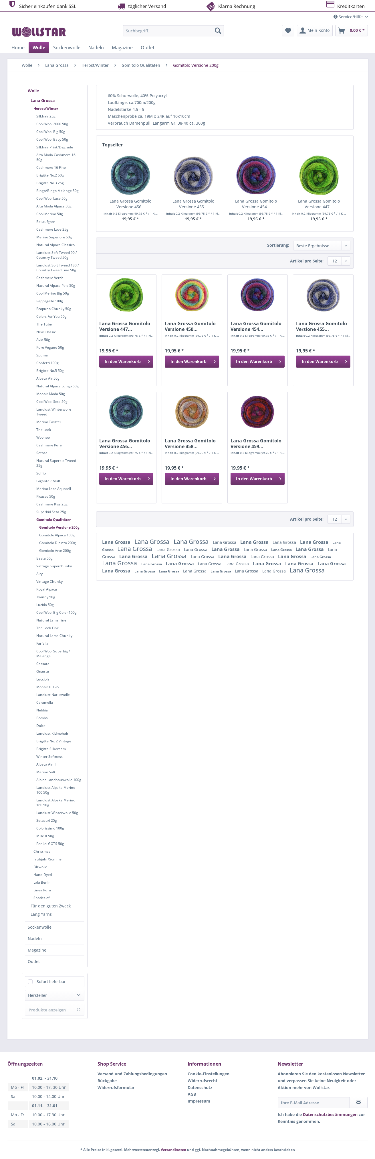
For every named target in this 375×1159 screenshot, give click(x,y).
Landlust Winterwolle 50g (57, 812)
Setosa (41, 452)
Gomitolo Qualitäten (54, 519)
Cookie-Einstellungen (208, 1073)
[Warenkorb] (351, 30)
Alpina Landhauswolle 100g (58, 779)
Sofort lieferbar (51, 981)
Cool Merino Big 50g (52, 293)
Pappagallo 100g (49, 301)
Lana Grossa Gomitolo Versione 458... (190, 443)
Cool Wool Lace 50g (52, 198)
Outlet (34, 961)
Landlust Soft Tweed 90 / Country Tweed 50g (56, 255)
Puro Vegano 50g (50, 347)
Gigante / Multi (48, 480)
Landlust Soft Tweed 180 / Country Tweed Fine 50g (57, 267)
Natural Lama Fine (51, 620)
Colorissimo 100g (50, 828)
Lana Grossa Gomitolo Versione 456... (130, 203)
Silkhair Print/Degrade (54, 147)
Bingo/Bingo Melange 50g (57, 190)
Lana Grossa (43, 100)
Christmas (41, 851)
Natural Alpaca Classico (55, 244)
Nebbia (42, 710)
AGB (192, 1094)
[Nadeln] (96, 47)
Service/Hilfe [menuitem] (349, 16)
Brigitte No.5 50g (50, 370)
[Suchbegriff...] (173, 30)
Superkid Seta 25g (51, 511)
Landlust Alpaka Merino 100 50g (55, 790)
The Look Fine (47, 627)
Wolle (33, 90)
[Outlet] (147, 47)
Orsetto (42, 671)
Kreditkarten (345, 5)
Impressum (199, 1101)
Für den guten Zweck (51, 906)
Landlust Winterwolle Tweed (53, 412)
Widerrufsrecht (202, 1080)
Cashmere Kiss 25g (52, 504)
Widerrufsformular (116, 1087)
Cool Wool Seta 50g (52, 401)
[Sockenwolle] (66, 47)
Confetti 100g (47, 362)
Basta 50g (44, 558)
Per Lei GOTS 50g (50, 843)
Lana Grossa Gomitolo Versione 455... (193, 203)
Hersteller (37, 995)
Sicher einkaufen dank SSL (41, 5)
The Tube (44, 324)
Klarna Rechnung (230, 6)
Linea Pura (42, 890)
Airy (39, 573)
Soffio (41, 473)
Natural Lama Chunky (54, 635)
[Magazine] (122, 47)
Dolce (40, 725)
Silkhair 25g (45, 116)
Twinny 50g (45, 597)
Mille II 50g (45, 836)
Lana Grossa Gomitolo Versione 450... (190, 326)
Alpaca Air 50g (47, 378)
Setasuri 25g (46, 820)
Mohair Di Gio (47, 687)
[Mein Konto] (315, 30)
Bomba (42, 717)
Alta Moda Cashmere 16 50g (56, 157)
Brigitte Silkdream (51, 748)
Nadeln (35, 938)
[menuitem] (173, 33)
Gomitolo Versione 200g (59, 527)
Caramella (44, 702)
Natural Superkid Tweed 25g (56, 463)
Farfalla (42, 643)
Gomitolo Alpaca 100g (57, 535)
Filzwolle (40, 866)
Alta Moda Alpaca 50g (54, 206)
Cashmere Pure (49, 445)
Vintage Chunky (49, 581)
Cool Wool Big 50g (50, 131)
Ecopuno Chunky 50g (53, 308)
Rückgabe (107, 1080)
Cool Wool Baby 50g (52, 139)
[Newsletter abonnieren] (359, 1102)
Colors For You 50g (51, 316)
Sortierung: (278, 245)
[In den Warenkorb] (126, 362)
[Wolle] (39, 47)
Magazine (37, 950)
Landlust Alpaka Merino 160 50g (55, 802)
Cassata (42, 663)
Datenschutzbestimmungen (330, 1114)
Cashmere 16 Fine (51, 167)
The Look (43, 429)
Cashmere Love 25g (52, 229)
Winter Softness (49, 756)
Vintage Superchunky (54, 566)
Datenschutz (200, 1087)
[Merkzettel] (288, 30)
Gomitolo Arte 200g (55, 550)
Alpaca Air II (46, 764)
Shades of (41, 897)
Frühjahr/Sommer (48, 859)
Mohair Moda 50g (50, 393)
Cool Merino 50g (49, 213)
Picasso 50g (45, 496)
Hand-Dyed (42, 874)
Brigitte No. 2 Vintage (53, 741)
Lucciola (42, 679)
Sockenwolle (39, 927)
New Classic (46, 332)
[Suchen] (218, 30)
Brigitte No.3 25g (50, 183)
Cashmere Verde (50, 277)
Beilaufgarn (45, 221)
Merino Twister (48, 421)
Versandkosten (173, 1149)
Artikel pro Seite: (307, 261)
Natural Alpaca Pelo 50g (55, 285)
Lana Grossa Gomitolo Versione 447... (319, 203)
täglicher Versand (141, 6)
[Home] (18, 47)
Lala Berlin (42, 882)
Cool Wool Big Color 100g (56, 612)
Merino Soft (45, 772)
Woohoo (43, 437)
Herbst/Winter (45, 108)
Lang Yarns (41, 914)
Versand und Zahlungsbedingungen (132, 1073)
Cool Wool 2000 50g (52, 123)
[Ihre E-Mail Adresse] (314, 1102)
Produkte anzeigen (55, 1010)
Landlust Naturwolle (53, 694)
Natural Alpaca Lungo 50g (57, 386)
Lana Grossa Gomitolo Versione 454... (256, 203)
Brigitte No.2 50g (50, 175)
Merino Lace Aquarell (53, 488)
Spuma (42, 355)
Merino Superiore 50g (54, 237)
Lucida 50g (45, 604)
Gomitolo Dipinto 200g (57, 542)
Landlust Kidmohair (52, 733)
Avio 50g (43, 339)
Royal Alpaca (46, 589)
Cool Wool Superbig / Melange (53, 653)
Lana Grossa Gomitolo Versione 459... (256, 443)
